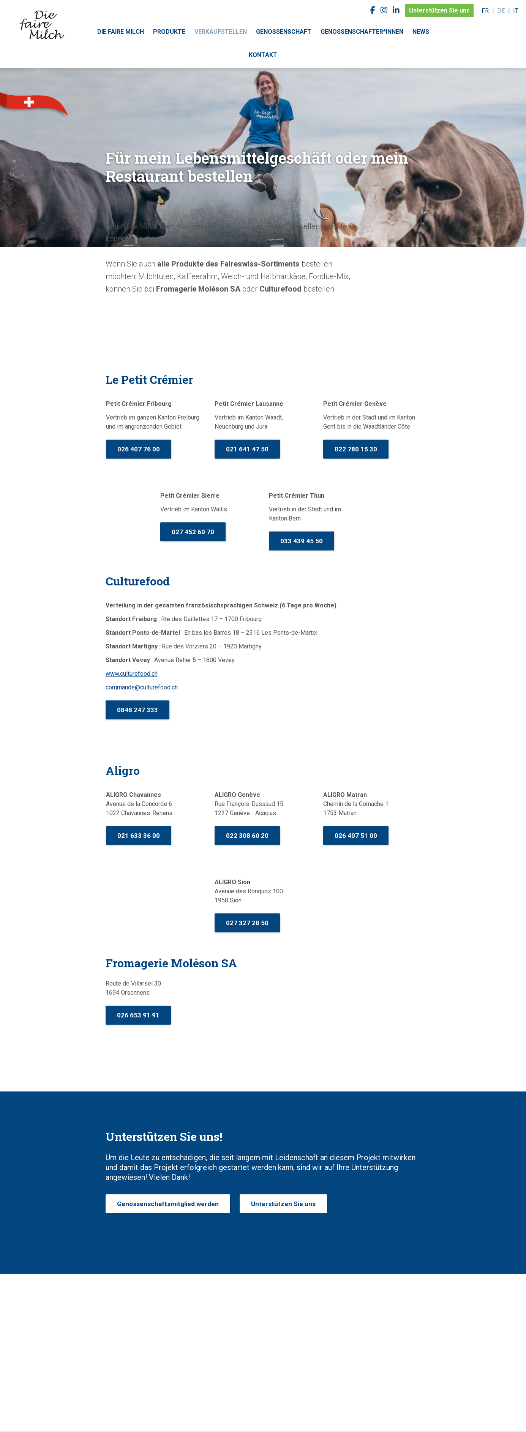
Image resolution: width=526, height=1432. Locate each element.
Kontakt (263, 54)
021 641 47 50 (247, 449)
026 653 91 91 (138, 1015)
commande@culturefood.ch (142, 687)
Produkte (169, 31)
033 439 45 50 (301, 541)
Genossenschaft (283, 31)
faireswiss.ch (41, 24)
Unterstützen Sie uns (439, 10)
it (515, 10)
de (501, 10)
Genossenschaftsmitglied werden (168, 1204)
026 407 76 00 (138, 449)
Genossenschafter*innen (362, 31)
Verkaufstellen (220, 31)
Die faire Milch (120, 31)
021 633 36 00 (138, 835)
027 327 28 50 (247, 923)
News (420, 31)
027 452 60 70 (193, 532)
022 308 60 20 (247, 835)
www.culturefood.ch (132, 673)
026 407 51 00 (356, 835)
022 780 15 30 (356, 449)
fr (485, 10)
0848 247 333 (137, 710)
